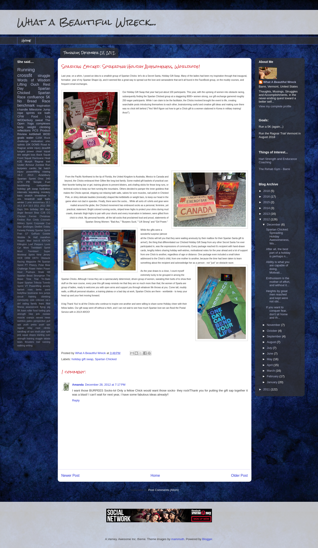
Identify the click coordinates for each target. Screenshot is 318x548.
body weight (26, 127)
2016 (267, 196)
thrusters (29, 342)
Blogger (207, 539)
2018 (267, 191)
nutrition (21, 321)
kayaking (34, 192)
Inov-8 (36, 240)
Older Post (239, 475)
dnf (19, 303)
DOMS (35, 144)
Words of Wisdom (33, 80)
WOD (46, 134)
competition (43, 185)
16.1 (48, 202)
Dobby (46, 227)
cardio (32, 168)
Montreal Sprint (26, 254)
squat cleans (29, 335)
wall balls (43, 198)
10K (28, 144)
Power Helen (36, 268)
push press (30, 324)
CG (48, 213)
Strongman (39, 275)
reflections (24, 130)
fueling (42, 310)
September (274, 336)
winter (20, 202)
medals (46, 314)
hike (31, 314)
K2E (19, 161)
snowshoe (40, 195)
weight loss (28, 154)
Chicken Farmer (27, 216)
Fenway (21, 230)
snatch (28, 195)
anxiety (46, 286)
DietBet (38, 227)
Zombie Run (42, 164)
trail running (43, 342)
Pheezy (33, 265)
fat (40, 168)
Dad (19, 227)
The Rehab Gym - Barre (274, 169)
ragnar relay (24, 328)
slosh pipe (40, 331)
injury (20, 171)
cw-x (47, 300)
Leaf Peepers (35, 244)
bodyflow (22, 293)
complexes (43, 123)
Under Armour (25, 164)
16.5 (30, 206)
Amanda (78, 384)
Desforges (28, 227)
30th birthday (31, 209)
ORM (27, 258)
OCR (20, 258)
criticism (40, 300)
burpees (22, 168)
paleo (29, 321)
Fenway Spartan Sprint (38, 230)
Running (26, 69)
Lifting (22, 84)
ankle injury (34, 147)
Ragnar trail (42, 161)
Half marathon (41, 237)
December (274, 224)
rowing (46, 171)
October (272, 330)
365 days (45, 209)
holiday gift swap (82, 359)
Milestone (35, 109)
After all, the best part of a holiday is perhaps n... (278, 252)
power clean (34, 151)
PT (26, 265)
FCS (35, 130)
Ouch (35, 84)
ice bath (44, 113)
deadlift (46, 147)
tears (20, 342)
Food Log (40, 116)
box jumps (44, 293)
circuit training (26, 296)
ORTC (35, 258)
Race (46, 101)
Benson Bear (32, 213)
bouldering (23, 185)
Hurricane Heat (41, 158)
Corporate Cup (42, 223)
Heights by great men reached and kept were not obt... (277, 296)
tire (19, 154)
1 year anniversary (35, 202)
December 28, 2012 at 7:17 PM (105, 384)
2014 (267, 208)
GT (26, 234)
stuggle (39, 338)
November (274, 325)
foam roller (26, 310)
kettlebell (35, 134)
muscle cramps (25, 317)
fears (41, 303)
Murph (28, 161)
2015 (267, 202)
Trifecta (38, 282)
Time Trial (32, 279)
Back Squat (43, 154)
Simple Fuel (41, 181)
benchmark (26, 105)
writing (29, 345)
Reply (76, 400)
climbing (44, 127)
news (47, 317)
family (34, 303)
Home (26, 40)
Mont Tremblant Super (33, 251)
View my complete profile (275, 106)
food (35, 310)
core (32, 300)
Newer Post (70, 475)
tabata (47, 338)
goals (20, 137)
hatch (47, 168)
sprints (30, 113)
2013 (30, 174)
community (23, 300)
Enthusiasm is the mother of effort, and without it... (278, 281)
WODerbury (25, 120)
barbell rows (25, 289)
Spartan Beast (25, 275)
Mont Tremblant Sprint (36, 247)
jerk (38, 314)
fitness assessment (27, 307)
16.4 (25, 206)
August (272, 342)
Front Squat (24, 158)
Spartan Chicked (105, 359)
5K (48, 97)
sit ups (30, 331)
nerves (39, 317)
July (270, 348)
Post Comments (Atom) (163, 490)
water (30, 137)
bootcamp (33, 293)
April (270, 365)
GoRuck (35, 234)
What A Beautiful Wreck (279, 82)
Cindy (36, 220)
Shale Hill (44, 272)
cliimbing (45, 296)
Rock (47, 137)
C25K (39, 137)
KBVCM (46, 240)
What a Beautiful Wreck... (87, 22)
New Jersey (43, 254)
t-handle (22, 109)
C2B (43, 213)
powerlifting (33, 171)
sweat (39, 120)
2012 (42, 206)
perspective (39, 321)
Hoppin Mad (24, 240)
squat (47, 151)
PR (28, 181)
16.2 (20, 174)
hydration (44, 188)
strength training (26, 338)
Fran (19, 234)
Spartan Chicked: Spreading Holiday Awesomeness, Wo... (277, 236)
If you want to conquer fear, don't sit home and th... (277, 313)
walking (21, 345)
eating (25, 303)
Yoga (30, 123)
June (270, 353)
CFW (20, 116)
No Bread (27, 101)
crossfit (24, 75)
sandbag (21, 331)
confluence (35, 97)
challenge (23, 141)
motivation (37, 141)
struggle (44, 76)
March (271, 370)
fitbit (48, 303)
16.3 (19, 206)
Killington (22, 244)
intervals (22, 192)
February (273, 376)
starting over (43, 335)
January (272, 382)
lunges (21, 151)
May (270, 359)
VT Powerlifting (33, 286)
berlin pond (43, 289)
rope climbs (43, 328)
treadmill (30, 198)
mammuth (177, 539)
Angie (20, 213)
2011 (36, 206)
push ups (44, 324)
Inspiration (43, 105)
